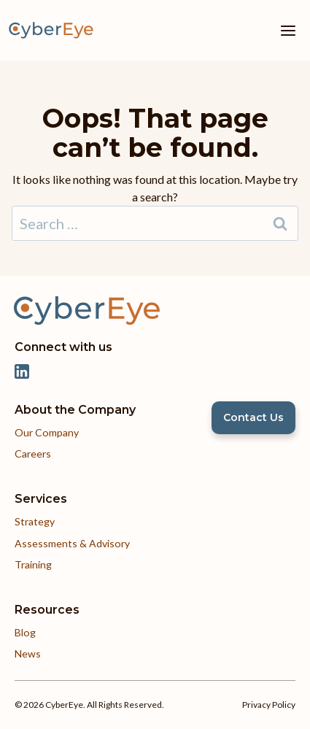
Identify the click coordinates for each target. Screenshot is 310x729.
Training (33, 564)
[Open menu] (288, 30)
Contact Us (253, 417)
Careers (33, 453)
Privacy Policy (268, 704)
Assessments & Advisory (72, 543)
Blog (25, 632)
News (28, 653)
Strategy (35, 521)
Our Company (47, 432)
